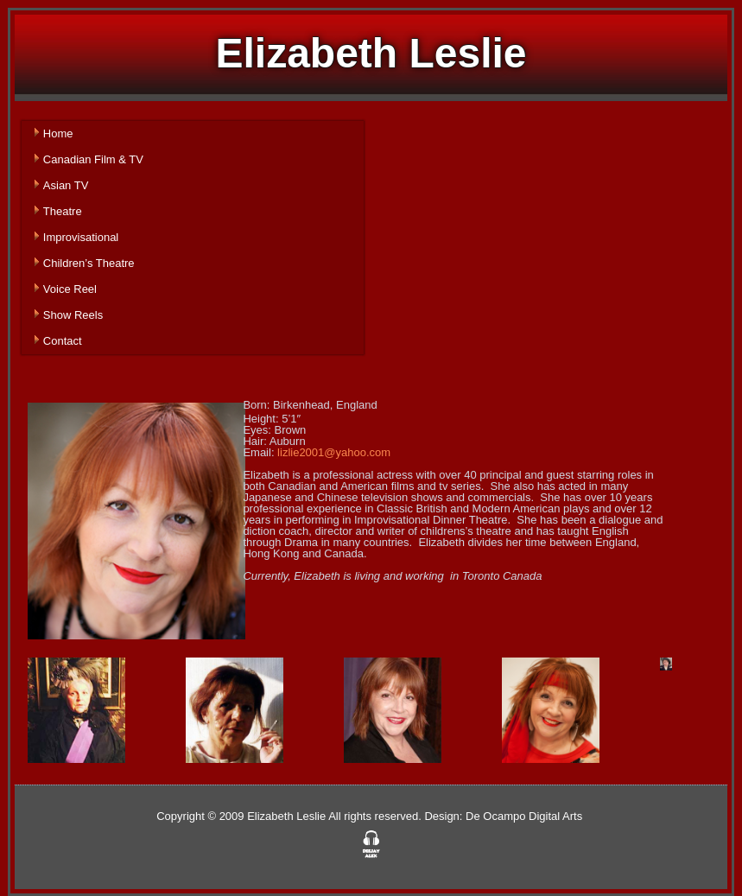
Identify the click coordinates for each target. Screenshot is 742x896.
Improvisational (80, 237)
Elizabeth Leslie (370, 53)
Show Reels (73, 314)
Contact (62, 340)
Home (58, 133)
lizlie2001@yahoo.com (333, 452)
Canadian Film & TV (93, 159)
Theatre (62, 211)
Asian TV (66, 185)
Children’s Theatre (89, 263)
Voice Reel (70, 289)
